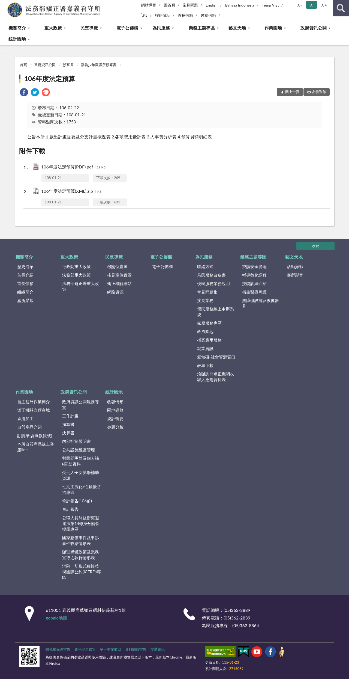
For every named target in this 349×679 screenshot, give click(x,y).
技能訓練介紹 (254, 283)
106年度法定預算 (49, 78)
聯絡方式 (205, 266)
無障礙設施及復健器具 (260, 303)
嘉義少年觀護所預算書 (98, 65)
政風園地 (205, 331)
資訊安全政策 (85, 649)
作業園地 (273, 27)
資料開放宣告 (135, 649)
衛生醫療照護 (254, 291)
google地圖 (56, 617)
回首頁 (169, 5)
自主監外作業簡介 (33, 401)
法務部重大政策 (76, 274)
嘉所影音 (295, 274)
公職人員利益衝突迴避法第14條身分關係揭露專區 (81, 523)
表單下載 (205, 365)
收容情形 (115, 401)
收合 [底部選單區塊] (315, 246)
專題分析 (115, 427)
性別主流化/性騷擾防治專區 (81, 489)
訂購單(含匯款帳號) (34, 435)
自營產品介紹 (29, 427)
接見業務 (205, 300)
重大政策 (53, 27)
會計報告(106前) (77, 500)
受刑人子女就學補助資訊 (80, 475)
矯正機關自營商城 (33, 410)
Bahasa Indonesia (239, 5)
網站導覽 (148, 5)
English (212, 5)
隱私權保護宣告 (58, 649)
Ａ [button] (311, 5)
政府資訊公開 (313, 27)
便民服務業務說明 (213, 283)
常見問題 (190, 5)
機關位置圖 (117, 266)
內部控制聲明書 (76, 441)
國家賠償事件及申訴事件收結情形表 (80, 540)
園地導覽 (115, 410)
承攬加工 (25, 418)
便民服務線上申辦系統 (215, 311)
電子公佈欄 (127, 27)
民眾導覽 (89, 27)
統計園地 (17, 38)
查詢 (341, 8)
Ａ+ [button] (324, 5)
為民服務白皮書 (211, 274)
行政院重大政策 (76, 266)
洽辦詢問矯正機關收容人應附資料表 (215, 376)
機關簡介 (17, 27)
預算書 (68, 65)
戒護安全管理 (254, 266)
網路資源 (115, 291)
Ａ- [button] (299, 5)
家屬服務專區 (209, 323)
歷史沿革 (25, 266)
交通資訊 (158, 649)
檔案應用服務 (209, 339)
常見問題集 (207, 291)
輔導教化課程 (254, 274)
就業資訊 (205, 348)
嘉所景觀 (25, 300)
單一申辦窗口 (110, 649)
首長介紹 (25, 274)
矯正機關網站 (119, 283)
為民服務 (161, 27)
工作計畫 (70, 415)
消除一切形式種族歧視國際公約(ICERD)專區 (81, 572)
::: (4, 4)
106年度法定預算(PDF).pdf (73, 167)
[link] (24, 93)
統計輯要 (115, 418)
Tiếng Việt (270, 5)
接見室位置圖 (119, 274)
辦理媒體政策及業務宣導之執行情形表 (80, 554)
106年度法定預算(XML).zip (71, 191)
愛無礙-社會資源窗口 (216, 356)
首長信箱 (185, 15)
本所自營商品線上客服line (35, 446)
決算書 (68, 432)
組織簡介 (25, 291)
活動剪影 (295, 266)
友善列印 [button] (319, 92)
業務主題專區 (202, 27)
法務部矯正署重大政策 (80, 286)
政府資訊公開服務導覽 (80, 404)
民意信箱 (208, 15)
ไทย (144, 15)
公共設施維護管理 (78, 449)
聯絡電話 (162, 15)
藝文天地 (237, 27)
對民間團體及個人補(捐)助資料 (80, 461)
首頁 (23, 65)
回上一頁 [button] (292, 92)
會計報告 (70, 509)
